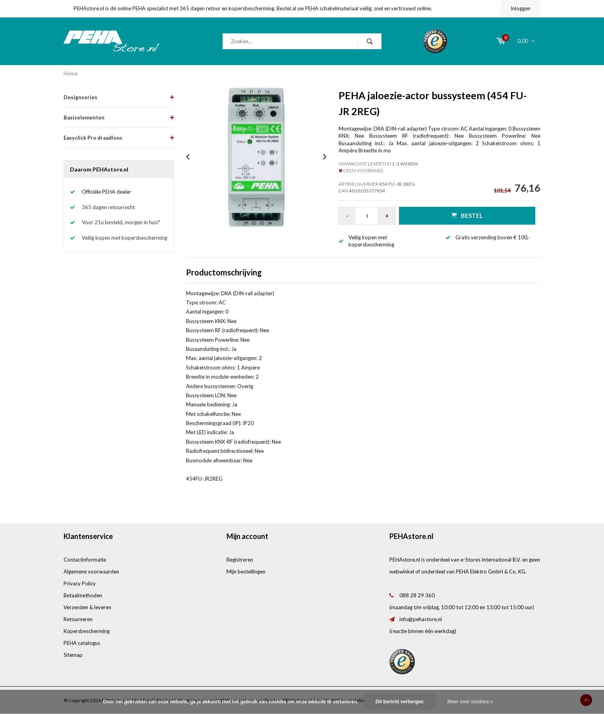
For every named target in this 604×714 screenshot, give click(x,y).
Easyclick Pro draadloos (93, 138)
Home (70, 73)
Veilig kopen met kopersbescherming (124, 238)
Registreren (239, 559)
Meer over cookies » (470, 701)
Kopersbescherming (87, 631)
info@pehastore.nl (420, 619)
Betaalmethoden (83, 595)
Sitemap (73, 655)
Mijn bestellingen (245, 571)
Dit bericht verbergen (400, 701)
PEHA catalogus (82, 643)
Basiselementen (84, 117)
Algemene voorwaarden (91, 571)
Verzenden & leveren (87, 607)
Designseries (80, 97)
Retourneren (78, 619)
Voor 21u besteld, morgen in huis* (121, 222)
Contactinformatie (85, 559)
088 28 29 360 (417, 595)
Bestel (467, 215)
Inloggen (520, 8)
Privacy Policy (80, 583)
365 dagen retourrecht (108, 207)
